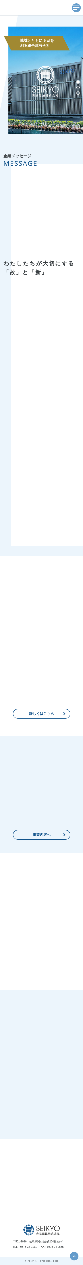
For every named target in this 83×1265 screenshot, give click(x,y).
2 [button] (79, 88)
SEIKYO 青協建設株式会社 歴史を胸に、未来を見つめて (26, 7)
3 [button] (79, 94)
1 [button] (79, 82)
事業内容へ (41, 835)
